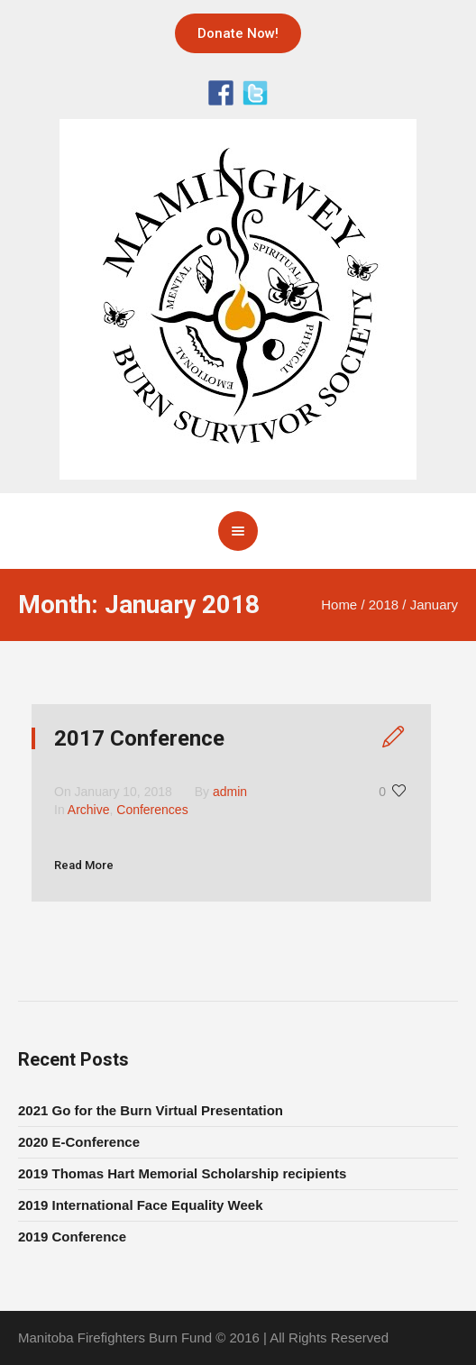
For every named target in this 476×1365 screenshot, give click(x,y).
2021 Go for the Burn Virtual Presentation (150, 1110)
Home (339, 604)
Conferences (152, 809)
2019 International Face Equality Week (140, 1205)
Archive (89, 809)
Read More (84, 865)
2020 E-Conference (79, 1142)
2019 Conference (72, 1236)
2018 (383, 604)
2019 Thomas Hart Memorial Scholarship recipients (182, 1173)
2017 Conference (139, 738)
